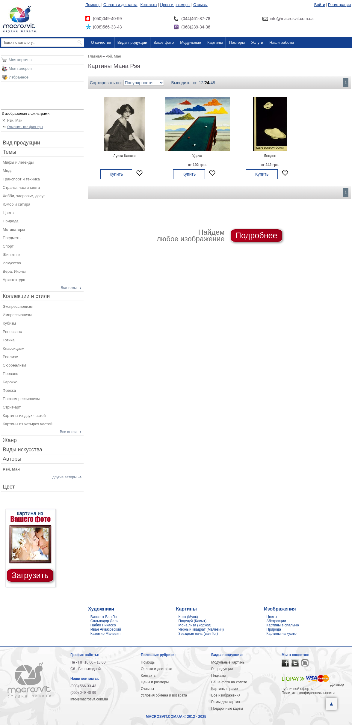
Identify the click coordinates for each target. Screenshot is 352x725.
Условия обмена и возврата (164, 695)
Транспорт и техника (21, 179)
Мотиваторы (14, 229)
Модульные (190, 42)
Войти (319, 4)
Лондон (270, 156)
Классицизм (13, 348)
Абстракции (276, 621)
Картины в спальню (282, 625)
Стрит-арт (12, 407)
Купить (116, 174)
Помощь (92, 4)
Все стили (68, 432)
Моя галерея (20, 68)
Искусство (12, 263)
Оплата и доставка (120, 4)
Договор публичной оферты (313, 686)
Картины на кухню (281, 633)
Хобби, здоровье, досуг (24, 196)
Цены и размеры (175, 4)
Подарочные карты (227, 708)
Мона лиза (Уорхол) (195, 625)
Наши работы (281, 42)
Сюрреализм (14, 365)
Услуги (257, 42)
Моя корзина (20, 60)
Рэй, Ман (14, 120)
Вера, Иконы (14, 271)
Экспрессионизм (18, 306)
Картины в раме (224, 689)
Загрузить (30, 575)
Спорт (8, 246)
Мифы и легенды (18, 162)
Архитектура (14, 280)
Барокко (10, 382)
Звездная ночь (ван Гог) (198, 633)
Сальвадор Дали (104, 621)
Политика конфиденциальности (308, 693)
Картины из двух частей (24, 415)
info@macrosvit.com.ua (89, 699)
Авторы (12, 459)
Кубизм (9, 323)
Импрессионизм (17, 315)
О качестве (101, 42)
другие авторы (64, 477)
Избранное (18, 77)
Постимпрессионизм (21, 399)
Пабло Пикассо (103, 625)
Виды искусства (22, 450)
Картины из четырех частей (27, 424)
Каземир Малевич (105, 633)
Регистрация (339, 4)
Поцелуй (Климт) (193, 621)
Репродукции (222, 669)
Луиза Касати (124, 156)
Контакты (149, 4)
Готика (9, 340)
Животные (12, 254)
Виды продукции (132, 42)
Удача (197, 156)
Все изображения (226, 695)
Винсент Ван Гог (104, 617)
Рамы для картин (225, 702)
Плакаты (218, 675)
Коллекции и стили (26, 296)
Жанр (10, 440)
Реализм (10, 357)
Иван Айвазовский (105, 629)
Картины (215, 42)
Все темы (69, 288)
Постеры (237, 42)
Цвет (9, 487)
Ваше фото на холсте (229, 682)
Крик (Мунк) (188, 617)
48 (213, 82)
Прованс (10, 373)
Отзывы (200, 4)
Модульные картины (228, 662)
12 (201, 82)
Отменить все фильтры (25, 127)
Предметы (12, 238)
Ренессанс (12, 331)
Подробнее (256, 235)
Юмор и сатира (16, 204)
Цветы (8, 212)
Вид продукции (21, 143)
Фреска (9, 390)
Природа (11, 221)
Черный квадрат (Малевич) (201, 629)
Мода (8, 170)
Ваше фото (163, 42)
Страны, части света (21, 187)
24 (207, 82)
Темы (9, 152)
